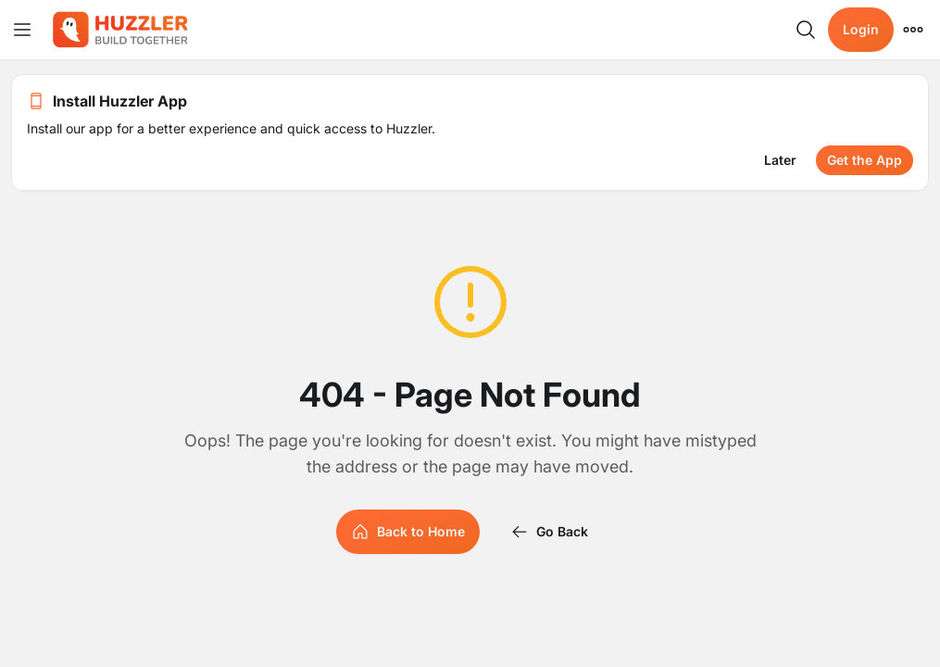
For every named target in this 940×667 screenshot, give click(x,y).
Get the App (864, 160)
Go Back (549, 531)
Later (780, 160)
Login (861, 29)
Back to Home (408, 531)
